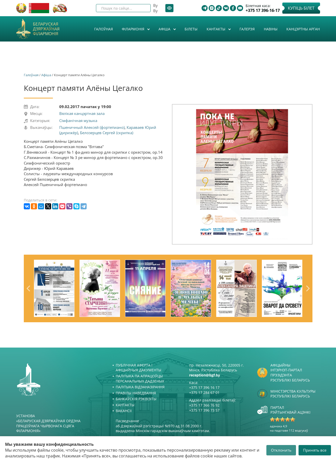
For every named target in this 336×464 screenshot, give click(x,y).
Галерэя (247, 29)
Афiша (165, 29)
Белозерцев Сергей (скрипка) (106, 132)
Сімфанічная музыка (78, 120)
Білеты (191, 29)
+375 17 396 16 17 (204, 387)
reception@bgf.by (204, 375)
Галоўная (103, 29)
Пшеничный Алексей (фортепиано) (92, 127)
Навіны (271, 29)
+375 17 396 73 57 (204, 410)
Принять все (314, 450)
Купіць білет (301, 8)
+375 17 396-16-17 (263, 10)
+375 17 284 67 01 (204, 392)
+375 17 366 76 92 (204, 405)
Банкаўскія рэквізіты (136, 398)
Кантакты (216, 29)
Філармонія (133, 29)
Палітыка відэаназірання (140, 387)
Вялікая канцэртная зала (82, 113)
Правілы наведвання (136, 393)
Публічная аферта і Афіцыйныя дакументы (138, 368)
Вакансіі (124, 410)
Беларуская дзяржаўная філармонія (46, 29)
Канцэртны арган (303, 29)
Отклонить (281, 450)
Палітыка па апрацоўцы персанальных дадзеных (140, 379)
